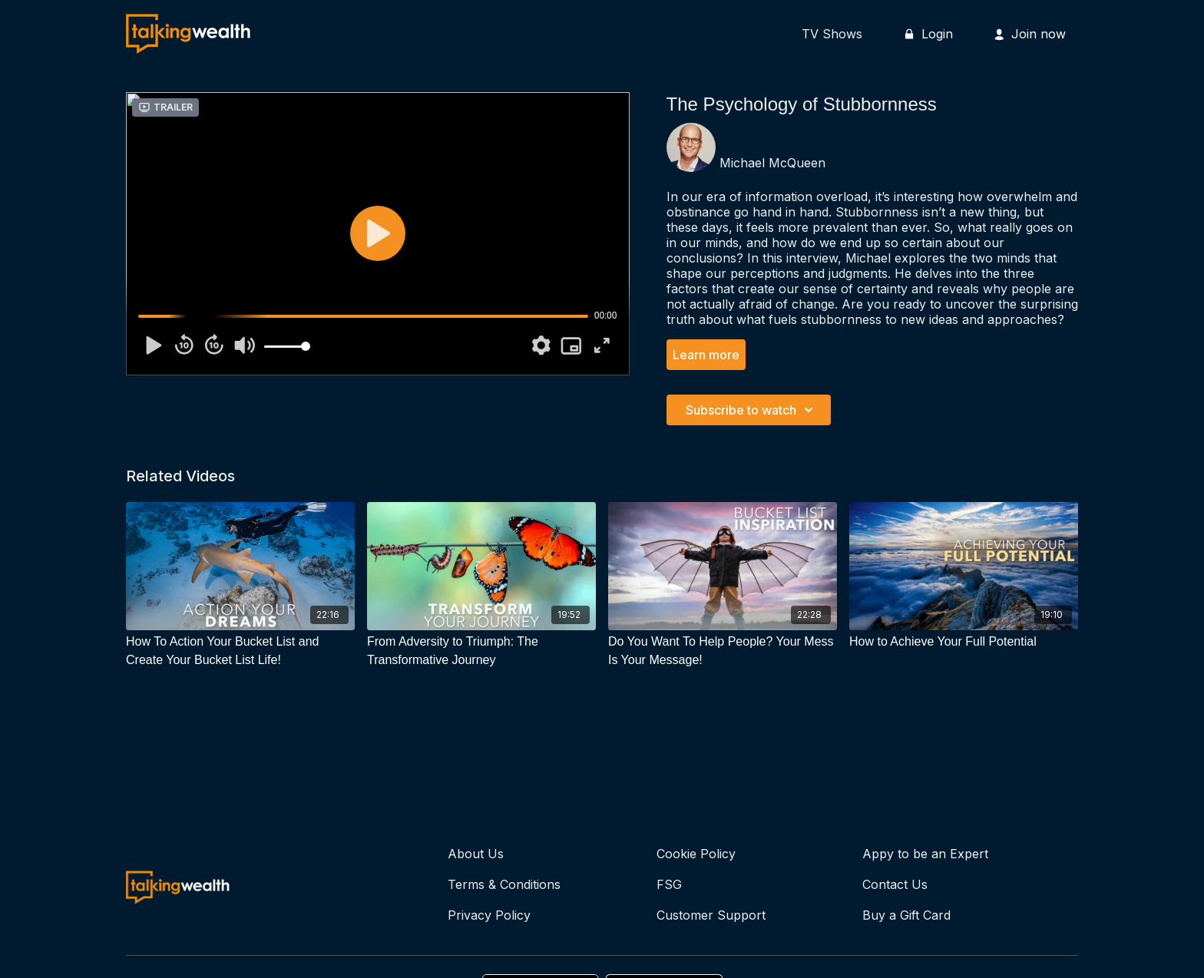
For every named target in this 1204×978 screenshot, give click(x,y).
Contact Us (895, 884)
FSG (669, 884)
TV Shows (832, 33)
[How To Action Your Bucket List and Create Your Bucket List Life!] (240, 651)
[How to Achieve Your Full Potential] (963, 642)
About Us (476, 853)
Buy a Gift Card (906, 915)
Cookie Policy (696, 853)
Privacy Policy (489, 915)
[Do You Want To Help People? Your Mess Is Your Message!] (722, 651)
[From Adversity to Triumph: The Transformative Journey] (481, 651)
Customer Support (711, 915)
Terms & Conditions (504, 884)
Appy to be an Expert (925, 853)
